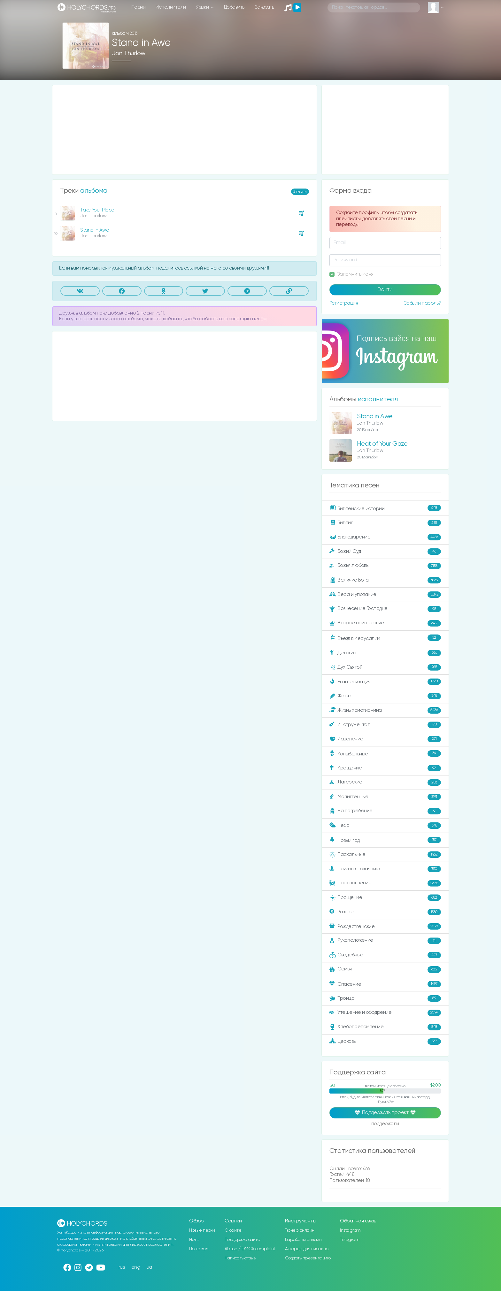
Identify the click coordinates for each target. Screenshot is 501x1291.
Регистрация (343, 303)
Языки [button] (203, 7)
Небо (385, 825)
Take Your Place (97, 210)
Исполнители (171, 7)
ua (149, 1267)
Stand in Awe (94, 230)
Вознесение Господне (385, 609)
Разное (385, 912)
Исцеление (385, 739)
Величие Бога (385, 580)
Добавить (234, 7)
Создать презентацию (308, 1258)
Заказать (264, 7)
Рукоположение (385, 941)
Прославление (385, 883)
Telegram (349, 1239)
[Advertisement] (184, 129)
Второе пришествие (385, 623)
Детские (385, 653)
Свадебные (385, 955)
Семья (385, 969)
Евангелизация (385, 682)
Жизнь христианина (385, 710)
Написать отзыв (240, 1258)
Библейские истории (385, 508)
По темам (198, 1249)
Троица (385, 998)
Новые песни (202, 1230)
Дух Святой (385, 667)
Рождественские (385, 926)
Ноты (194, 1239)
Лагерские (385, 782)
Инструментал (385, 725)
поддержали (385, 1124)
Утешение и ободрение (385, 1013)
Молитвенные (385, 797)
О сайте (233, 1230)
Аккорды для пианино (306, 1249)
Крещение (385, 768)
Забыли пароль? (422, 303)
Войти (385, 289)
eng (135, 1267)
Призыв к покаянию (385, 869)
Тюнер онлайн (299, 1230)
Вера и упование (385, 594)
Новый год (385, 840)
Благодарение (385, 537)
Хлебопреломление (385, 1027)
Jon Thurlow (128, 53)
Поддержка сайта (242, 1239)
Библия (385, 523)
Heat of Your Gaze (382, 444)
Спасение (385, 984)
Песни (138, 7)
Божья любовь (385, 566)
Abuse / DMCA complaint (250, 1249)
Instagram (350, 1230)
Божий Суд (385, 551)
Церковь (385, 1041)
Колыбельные (385, 753)
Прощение (385, 897)
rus (122, 1267)
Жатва (385, 696)
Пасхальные (385, 854)
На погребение (385, 811)
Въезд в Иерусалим (385, 638)
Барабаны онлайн (303, 1239)
